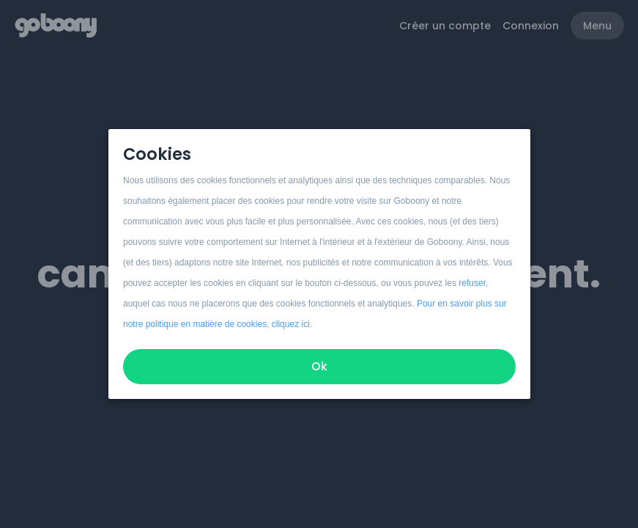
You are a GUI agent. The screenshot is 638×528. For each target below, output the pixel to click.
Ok (319, 366)
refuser (472, 283)
